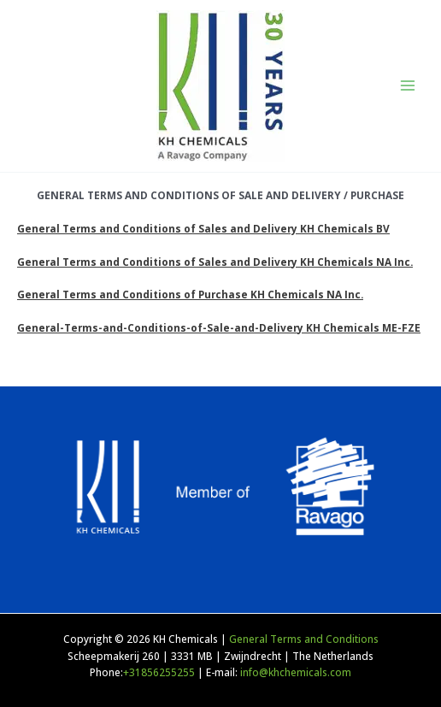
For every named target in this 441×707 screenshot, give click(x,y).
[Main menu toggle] (407, 85)
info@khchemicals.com (295, 672)
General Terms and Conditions (304, 638)
